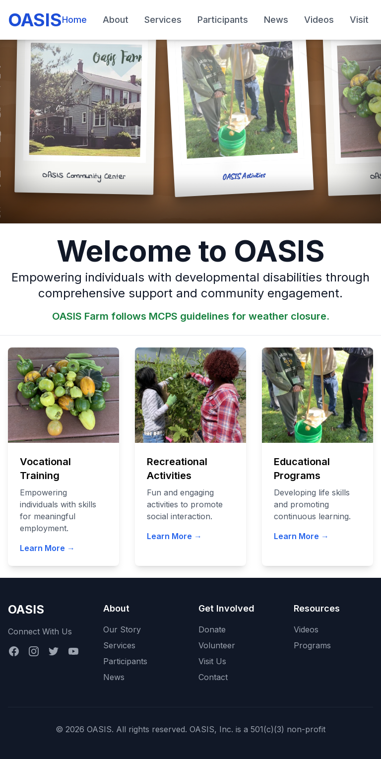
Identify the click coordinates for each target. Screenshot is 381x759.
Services (163, 19)
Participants (222, 19)
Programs (312, 645)
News (276, 19)
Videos (319, 19)
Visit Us (212, 661)
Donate (212, 629)
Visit (359, 19)
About (115, 19)
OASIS (35, 20)
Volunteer (216, 645)
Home (74, 19)
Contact (213, 677)
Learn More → (47, 548)
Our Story (122, 629)
